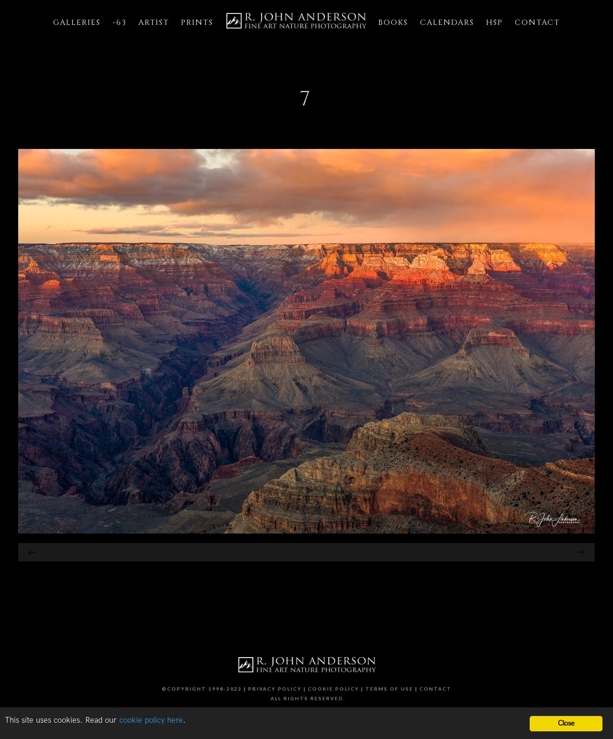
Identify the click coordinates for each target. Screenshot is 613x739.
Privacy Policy (275, 689)
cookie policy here (151, 720)
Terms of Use (389, 689)
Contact (436, 689)
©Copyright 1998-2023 (202, 689)
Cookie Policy (333, 689)
